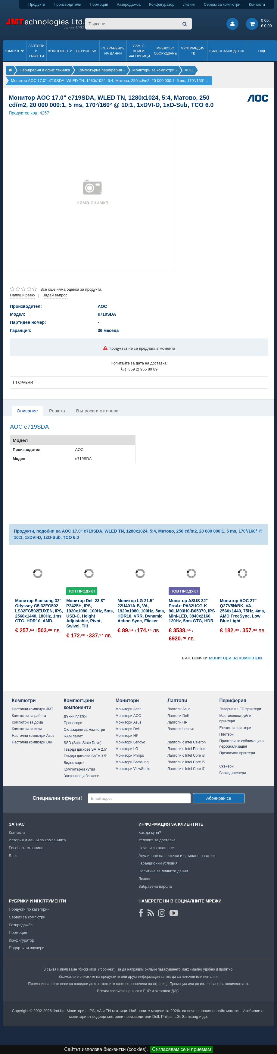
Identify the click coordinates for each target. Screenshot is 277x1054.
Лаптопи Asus (178, 709)
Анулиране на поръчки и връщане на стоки (177, 855)
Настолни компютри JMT (32, 709)
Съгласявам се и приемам (181, 1049)
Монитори (127, 700)
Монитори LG (127, 749)
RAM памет (73, 736)
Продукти (36, 4)
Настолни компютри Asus (33, 735)
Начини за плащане (156, 848)
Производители (67, 4)
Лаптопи (177, 700)
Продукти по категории (29, 909)
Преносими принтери (237, 753)
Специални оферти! (57, 798)
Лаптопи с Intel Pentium (186, 749)
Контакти (257, 4)
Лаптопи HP (177, 722)
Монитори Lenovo (130, 742)
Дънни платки (75, 716)
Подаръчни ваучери (26, 948)
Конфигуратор (161, 4)
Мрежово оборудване (165, 50)
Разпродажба (129, 4)
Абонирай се (218, 798)
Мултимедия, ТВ (193, 50)
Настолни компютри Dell (32, 742)
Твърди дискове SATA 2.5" (85, 749)
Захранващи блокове (81, 776)
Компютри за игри (27, 729)
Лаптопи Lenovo (180, 729)
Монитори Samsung (132, 762)
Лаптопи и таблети (36, 51)
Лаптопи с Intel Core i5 (186, 762)
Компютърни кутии (79, 769)
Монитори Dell (128, 729)
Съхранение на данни (113, 50)
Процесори (73, 723)
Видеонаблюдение (227, 51)
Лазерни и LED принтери (240, 709)
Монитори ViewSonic (133, 769)
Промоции (99, 4)
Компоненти (60, 51)
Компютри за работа (29, 716)
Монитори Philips (130, 755)
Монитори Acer (128, 709)
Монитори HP (127, 735)
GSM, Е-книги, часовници (139, 51)
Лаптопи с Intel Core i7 (186, 769)
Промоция (18, 932)
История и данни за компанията (37, 840)
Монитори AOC (128, 716)
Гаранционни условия (157, 863)
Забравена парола (155, 886)
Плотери (226, 734)
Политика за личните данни (163, 871)
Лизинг (189, 4)
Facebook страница (26, 848)
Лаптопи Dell (177, 716)
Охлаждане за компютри (84, 729)
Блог (13, 855)
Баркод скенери (232, 773)
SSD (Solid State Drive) (82, 743)
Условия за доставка (157, 840)
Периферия (87, 51)
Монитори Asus (129, 722)
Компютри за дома (27, 722)
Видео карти (74, 763)
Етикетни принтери (235, 728)
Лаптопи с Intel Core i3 (186, 755)
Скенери (226, 766)
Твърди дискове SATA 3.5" (85, 756)
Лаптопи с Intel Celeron (186, 742)
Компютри (14, 51)
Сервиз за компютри (222, 4)
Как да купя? (149, 832)
